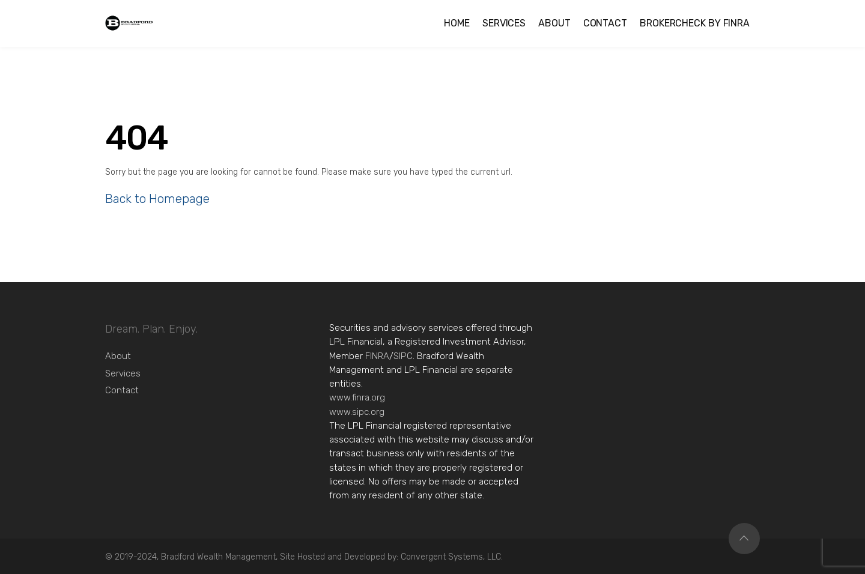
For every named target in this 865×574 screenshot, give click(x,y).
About (118, 356)
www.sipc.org (356, 411)
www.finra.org (357, 397)
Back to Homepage (157, 199)
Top (744, 538)
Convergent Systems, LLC (451, 557)
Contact (122, 390)
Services (123, 373)
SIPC (403, 356)
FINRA (377, 356)
